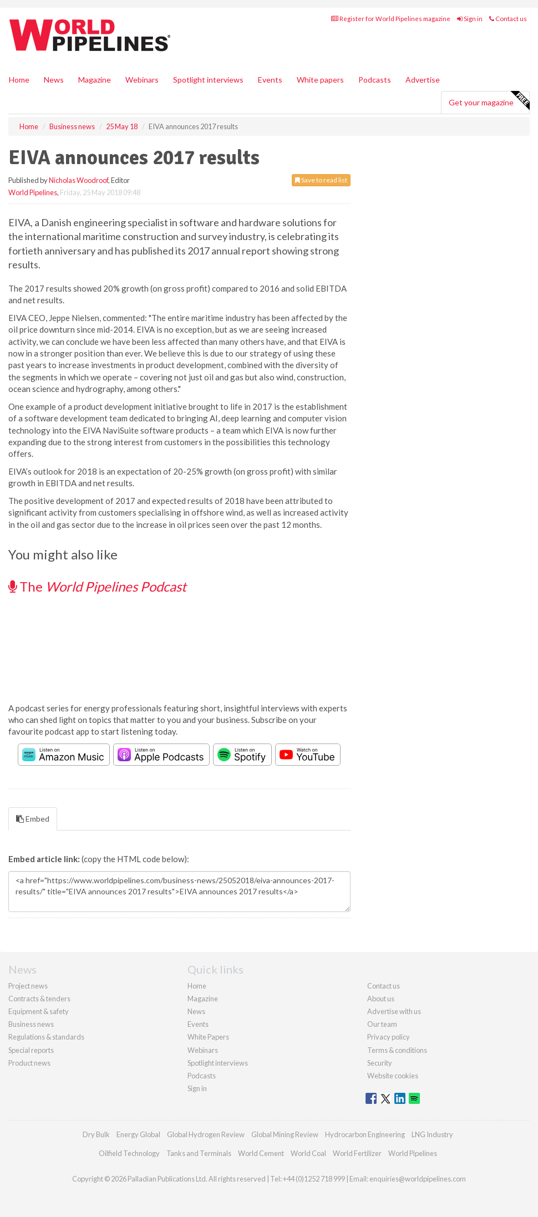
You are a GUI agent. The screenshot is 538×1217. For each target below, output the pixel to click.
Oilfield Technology (129, 1153)
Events (270, 79)
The (97, 586)
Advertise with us (394, 1011)
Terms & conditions (397, 1050)
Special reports (31, 1050)
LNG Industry (432, 1134)
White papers (320, 79)
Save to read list (321, 180)
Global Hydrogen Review (206, 1134)
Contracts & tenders (39, 998)
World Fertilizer (357, 1153)
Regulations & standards (46, 1036)
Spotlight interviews (208, 79)
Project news (28, 985)
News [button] (54, 79)
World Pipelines (32, 192)
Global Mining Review (284, 1134)
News (196, 1011)
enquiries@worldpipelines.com (417, 1178)
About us (380, 998)
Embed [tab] (32, 818)
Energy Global (138, 1134)
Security (379, 1062)
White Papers (208, 1036)
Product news (29, 1062)
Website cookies (392, 1075)
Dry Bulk (96, 1134)
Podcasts (374, 79)
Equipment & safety (38, 1011)
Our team (382, 1024)
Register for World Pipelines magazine (390, 18)
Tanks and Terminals (198, 1153)
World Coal (308, 1153)
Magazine (94, 79)
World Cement (261, 1153)
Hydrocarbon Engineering (365, 1134)
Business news (31, 1024)
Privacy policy (388, 1036)
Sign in (470, 18)
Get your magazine (489, 100)
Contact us (508, 18)
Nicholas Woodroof (78, 180)
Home (19, 79)
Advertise (422, 79)
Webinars (142, 79)
